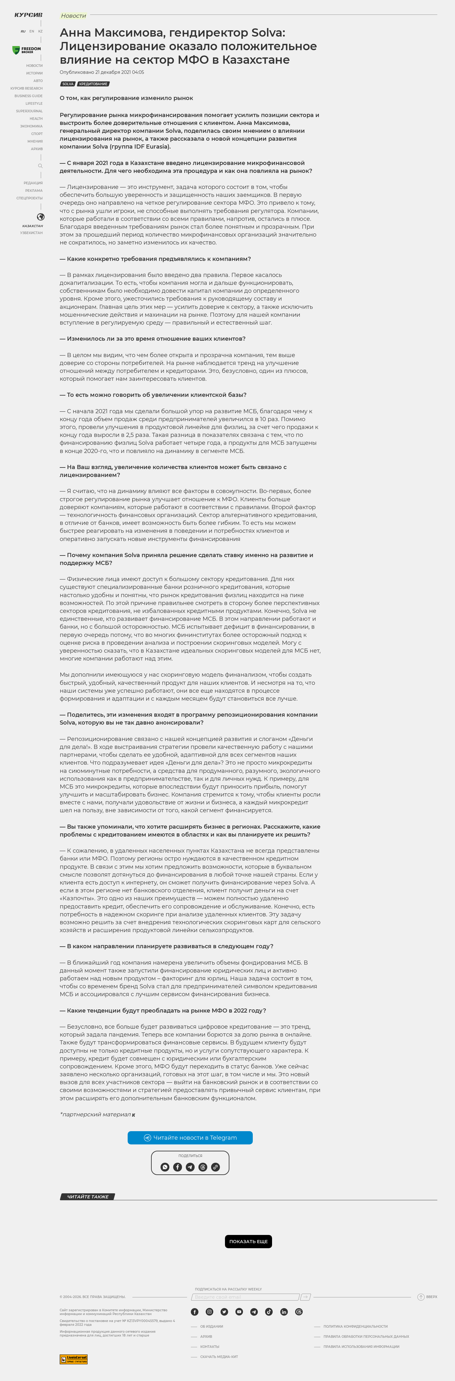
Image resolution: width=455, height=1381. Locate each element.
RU (23, 31)
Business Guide (29, 96)
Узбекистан (31, 233)
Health (36, 119)
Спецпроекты (29, 198)
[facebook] (194, 1312)
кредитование (93, 84)
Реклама (34, 191)
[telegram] (254, 1312)
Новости (34, 66)
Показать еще (248, 1241)
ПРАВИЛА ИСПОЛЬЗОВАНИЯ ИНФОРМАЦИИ (361, 1347)
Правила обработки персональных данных (366, 1337)
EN (31, 31)
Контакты (209, 1347)
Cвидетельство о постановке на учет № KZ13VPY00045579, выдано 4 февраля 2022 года (117, 1323)
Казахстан (32, 226)
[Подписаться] (305, 1297)
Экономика (31, 126)
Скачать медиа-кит (219, 1357)
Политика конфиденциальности (356, 1327)
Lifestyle (34, 104)
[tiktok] (269, 1312)
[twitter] (224, 1312)
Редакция (33, 183)
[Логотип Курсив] (28, 15)
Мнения (35, 141)
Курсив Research (26, 88)
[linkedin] (284, 1312)
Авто (38, 81)
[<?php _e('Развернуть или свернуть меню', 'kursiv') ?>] (41, 217)
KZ (40, 31)
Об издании (211, 1327)
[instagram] (209, 1312)
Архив (37, 149)
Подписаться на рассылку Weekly (228, 1289)
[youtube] (239, 1312)
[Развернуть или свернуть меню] (40, 166)
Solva (68, 84)
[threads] (299, 1312)
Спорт (37, 134)
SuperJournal (29, 111)
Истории (34, 73)
